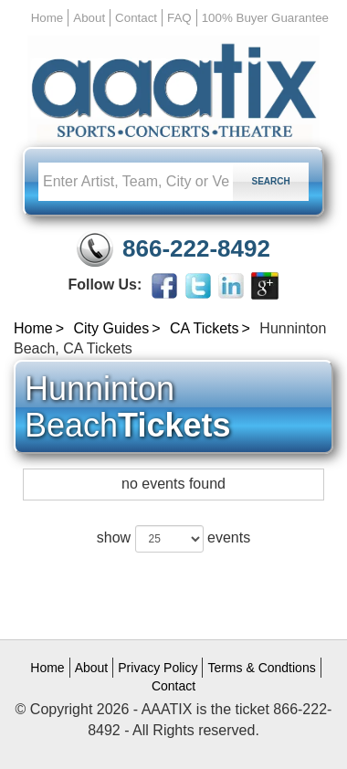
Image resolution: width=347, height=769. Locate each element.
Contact (136, 18)
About (89, 18)
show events (173, 539)
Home (47, 18)
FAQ (179, 18)
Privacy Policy (157, 667)
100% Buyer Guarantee (265, 18)
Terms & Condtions (261, 667)
